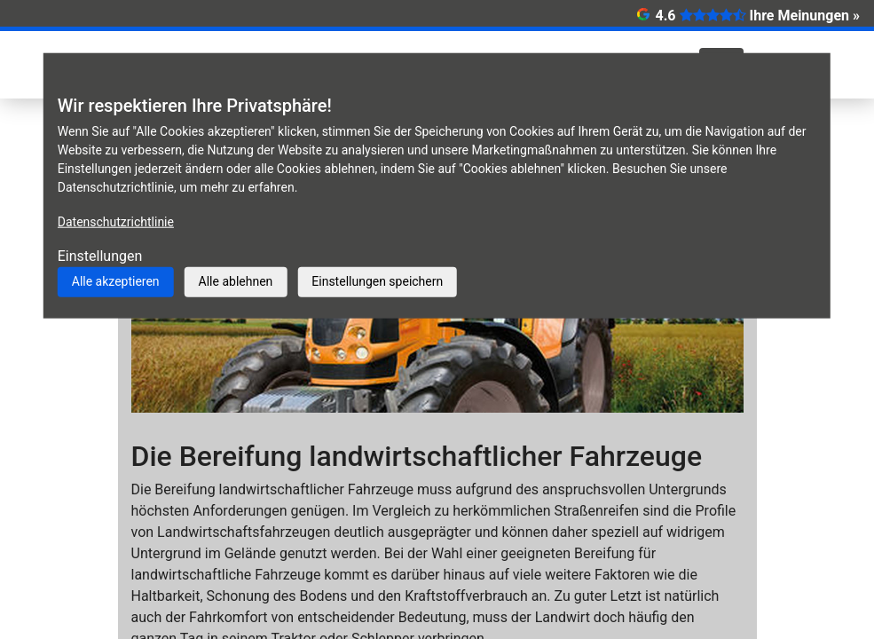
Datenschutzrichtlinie (116, 222)
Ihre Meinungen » (805, 15)
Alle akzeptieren (116, 281)
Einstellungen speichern (377, 281)
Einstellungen (100, 256)
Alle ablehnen (236, 281)
